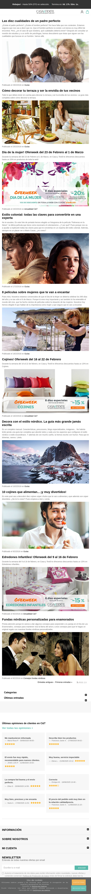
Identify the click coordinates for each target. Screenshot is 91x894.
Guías (27, 85)
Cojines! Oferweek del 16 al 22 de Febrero (31, 359)
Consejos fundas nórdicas (34, 678)
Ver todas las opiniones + (17, 728)
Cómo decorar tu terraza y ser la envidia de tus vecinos (41, 90)
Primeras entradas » (63, 682)
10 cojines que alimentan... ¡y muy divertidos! (34, 492)
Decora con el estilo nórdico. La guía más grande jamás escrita (41, 423)
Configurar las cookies (41, 890)
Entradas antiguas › (46, 682)
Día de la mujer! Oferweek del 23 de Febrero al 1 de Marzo (43, 152)
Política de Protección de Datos (36, 876)
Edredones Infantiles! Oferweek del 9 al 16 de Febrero (40, 557)
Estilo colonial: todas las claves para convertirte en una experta (41, 216)
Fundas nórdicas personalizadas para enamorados (38, 619)
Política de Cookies (39, 886)
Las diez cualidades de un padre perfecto (31, 21)
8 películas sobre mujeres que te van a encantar (36, 292)
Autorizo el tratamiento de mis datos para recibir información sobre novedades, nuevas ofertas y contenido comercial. (43, 876)
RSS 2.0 (82, 682)
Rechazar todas (79, 888)
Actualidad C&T (31, 209)
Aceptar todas (78, 882)
